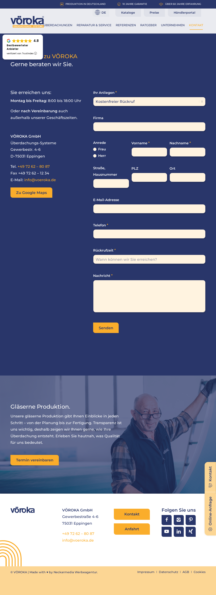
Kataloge (128, 12)
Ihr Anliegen (105, 92)
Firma (98, 118)
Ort (172, 168)
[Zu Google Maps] (31, 192)
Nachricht (103, 275)
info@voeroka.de (40, 180)
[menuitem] (58, 25)
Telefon (100, 225)
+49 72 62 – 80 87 (34, 166)
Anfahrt (132, 529)
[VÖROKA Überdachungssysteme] (27, 22)
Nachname (180, 143)
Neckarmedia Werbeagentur (75, 572)
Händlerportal (184, 12)
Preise (154, 12)
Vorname (140, 143)
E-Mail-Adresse (106, 200)
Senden (106, 328)
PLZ (134, 168)
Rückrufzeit (104, 250)
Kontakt (131, 514)
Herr (99, 156)
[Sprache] (101, 12)
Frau (99, 149)
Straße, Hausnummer (105, 171)
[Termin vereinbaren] (34, 460)
